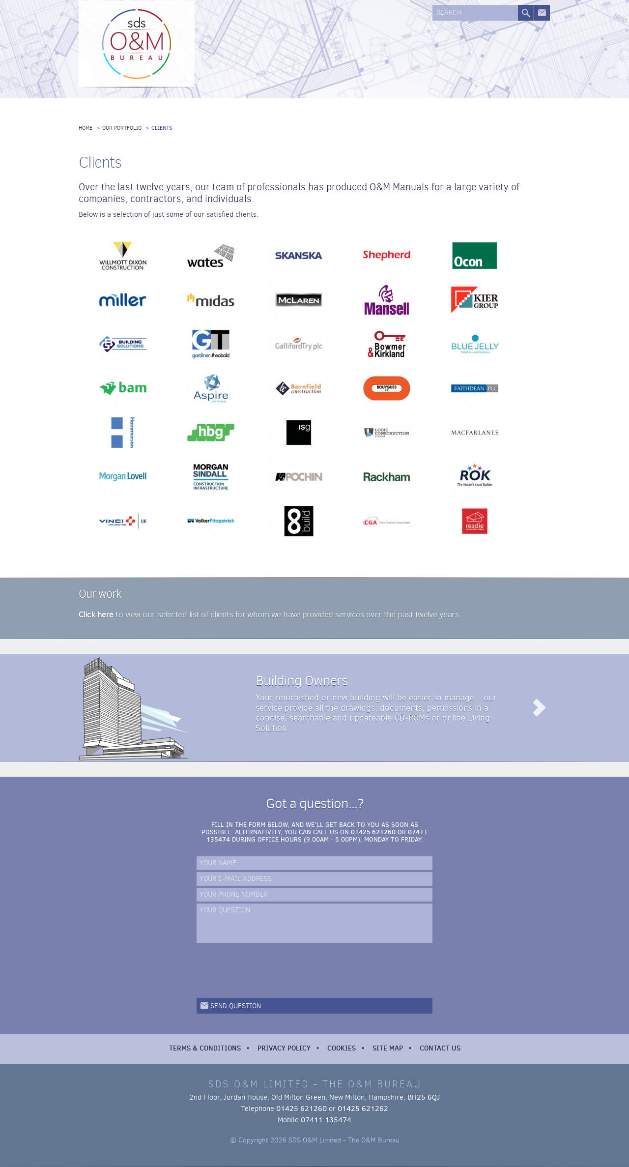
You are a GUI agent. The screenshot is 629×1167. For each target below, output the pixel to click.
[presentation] (271, 970)
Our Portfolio (384, 48)
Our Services (281, 48)
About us (230, 48)
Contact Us (440, 1048)
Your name (218, 863)
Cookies (341, 1048)
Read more (538, 708)
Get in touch (542, 13)
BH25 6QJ (423, 1097)
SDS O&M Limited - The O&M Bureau (138, 44)
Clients (161, 128)
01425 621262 (363, 1108)
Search (448, 13)
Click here (96, 614)
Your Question (225, 910)
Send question (235, 1006)
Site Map (387, 1048)
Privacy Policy (284, 1048)
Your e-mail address (236, 879)
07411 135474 (326, 1120)
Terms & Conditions (205, 1048)
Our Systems (333, 48)
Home (85, 128)
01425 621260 (373, 831)
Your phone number (234, 895)
